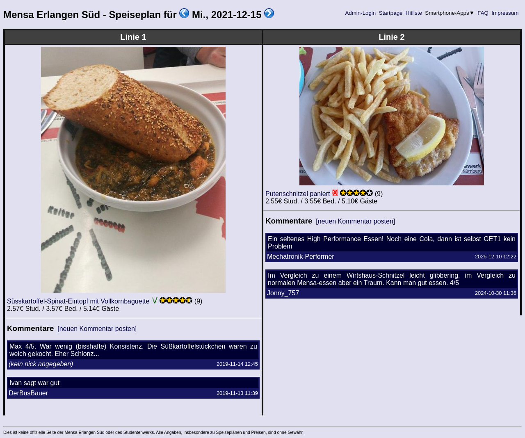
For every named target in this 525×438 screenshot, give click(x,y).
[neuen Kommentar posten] (97, 328)
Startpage (390, 13)
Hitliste (413, 13)
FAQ (483, 13)
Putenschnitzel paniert (297, 193)
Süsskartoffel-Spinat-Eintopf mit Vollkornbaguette (78, 301)
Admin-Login (360, 13)
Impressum (505, 13)
